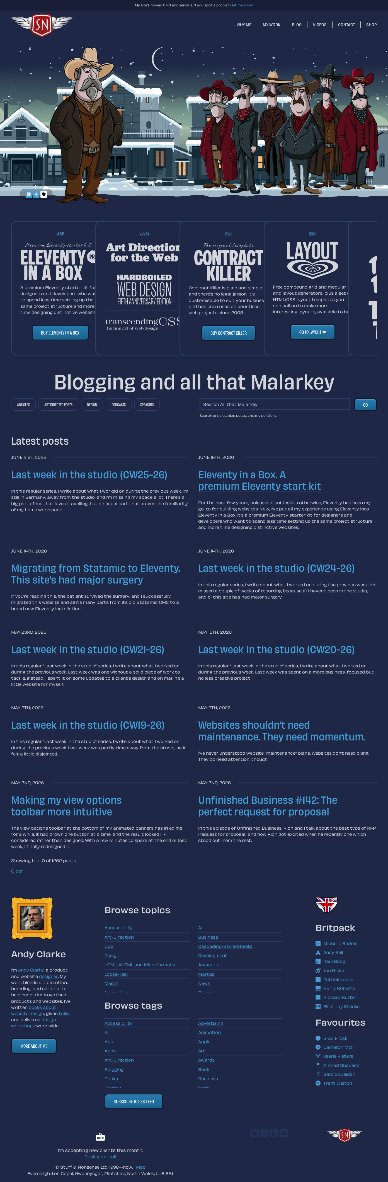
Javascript (210, 964)
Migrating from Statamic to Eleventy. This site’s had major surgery (95, 573)
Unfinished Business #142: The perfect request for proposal (267, 805)
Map (141, 1167)
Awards (206, 1060)
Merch (111, 983)
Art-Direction (119, 937)
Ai (200, 927)
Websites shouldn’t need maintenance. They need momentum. (281, 730)
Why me (244, 24)
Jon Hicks (330, 970)
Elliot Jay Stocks (338, 1006)
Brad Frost (331, 1038)
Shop (371, 24)
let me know (242, 5)
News (204, 983)
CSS (109, 946)
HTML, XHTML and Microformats (140, 964)
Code (203, 1088)
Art (201, 1050)
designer (48, 976)
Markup (206, 974)
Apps (110, 1050)
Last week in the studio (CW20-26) (276, 648)
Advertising (210, 1023)
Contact (346, 24)
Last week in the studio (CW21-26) (87, 648)
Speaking (147, 404)
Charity (113, 1088)
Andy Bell (329, 952)
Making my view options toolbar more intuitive (66, 805)
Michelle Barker (336, 943)
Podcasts (118, 404)
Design (92, 404)
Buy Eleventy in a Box (60, 332)
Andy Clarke (31, 970)
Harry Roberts (335, 988)
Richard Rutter (336, 997)
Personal (207, 992)
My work (271, 24)
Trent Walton (334, 1083)
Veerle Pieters (334, 1056)
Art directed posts (58, 404)
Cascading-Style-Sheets (225, 946)
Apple (204, 1041)
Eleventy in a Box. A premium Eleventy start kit (259, 480)
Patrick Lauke (334, 979)
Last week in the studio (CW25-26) (89, 474)
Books (144, 233)
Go (365, 404)
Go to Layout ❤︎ (312, 332)
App (109, 1041)
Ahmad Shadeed (337, 1065)
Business (208, 937)
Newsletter (117, 992)
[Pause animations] (29, 194)
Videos (320, 24)
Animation (209, 1032)
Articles (23, 404)
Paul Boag (330, 961)
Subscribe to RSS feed (134, 1101)
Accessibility (118, 927)
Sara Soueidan (335, 1074)
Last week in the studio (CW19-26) (88, 724)
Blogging (114, 1069)
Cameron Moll (334, 1047)
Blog (297, 24)
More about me (33, 1045)
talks (64, 1013)
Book (203, 1069)
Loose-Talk (116, 974)
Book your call (100, 1156)
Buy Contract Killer (228, 332)
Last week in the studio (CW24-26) (276, 567)
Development (212, 955)
